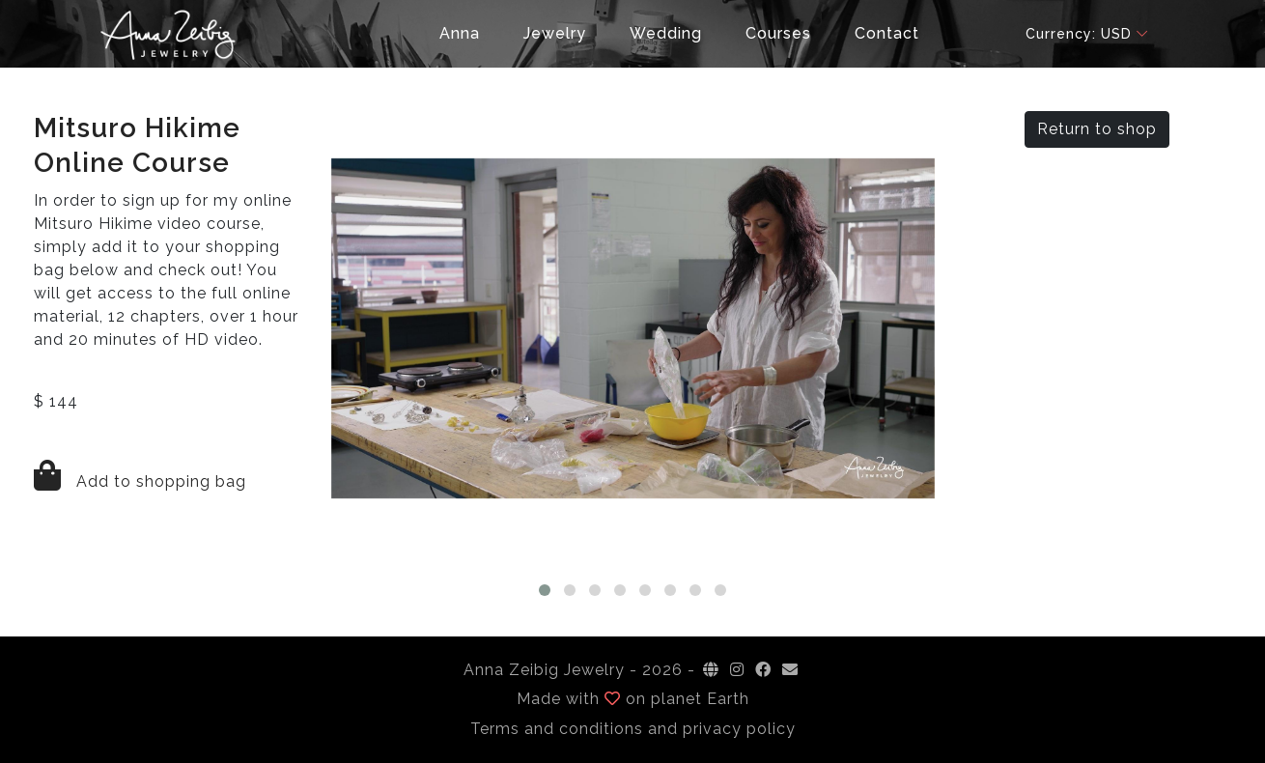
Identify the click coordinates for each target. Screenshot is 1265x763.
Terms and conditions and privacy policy (633, 729)
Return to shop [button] (1097, 129)
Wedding (666, 33)
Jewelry (554, 33)
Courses (778, 33)
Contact (887, 33)
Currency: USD (1079, 34)
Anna (459, 33)
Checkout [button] (374, 34)
